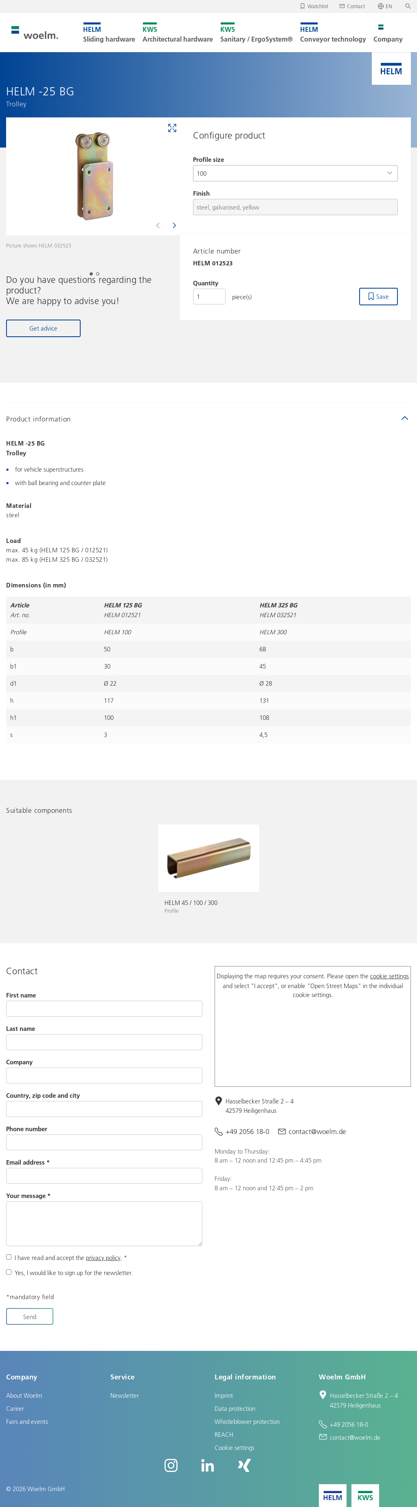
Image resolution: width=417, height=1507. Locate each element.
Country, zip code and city (43, 1095)
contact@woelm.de (317, 1131)
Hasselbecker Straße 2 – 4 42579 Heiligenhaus (260, 1105)
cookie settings (389, 976)
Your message (28, 1195)
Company (19, 1062)
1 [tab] (94, 276)
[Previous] (159, 225)
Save (382, 296)
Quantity (205, 283)
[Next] (173, 225)
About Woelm (24, 1395)
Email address (28, 1162)
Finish (201, 193)
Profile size (208, 159)
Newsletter (124, 1395)
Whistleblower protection (247, 1421)
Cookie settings (235, 1447)
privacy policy (103, 1257)
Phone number (26, 1129)
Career (15, 1408)
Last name (20, 1028)
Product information (38, 419)
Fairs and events (27, 1421)
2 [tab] (100, 276)
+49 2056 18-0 (247, 1131)
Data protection (235, 1408)
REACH (224, 1434)
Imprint (224, 1395)
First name (21, 995)
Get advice (43, 328)
